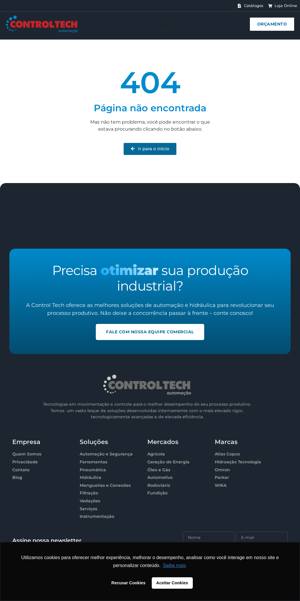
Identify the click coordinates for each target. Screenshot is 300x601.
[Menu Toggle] (163, 24)
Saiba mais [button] (174, 565)
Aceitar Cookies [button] (172, 582)
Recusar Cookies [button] (128, 582)
